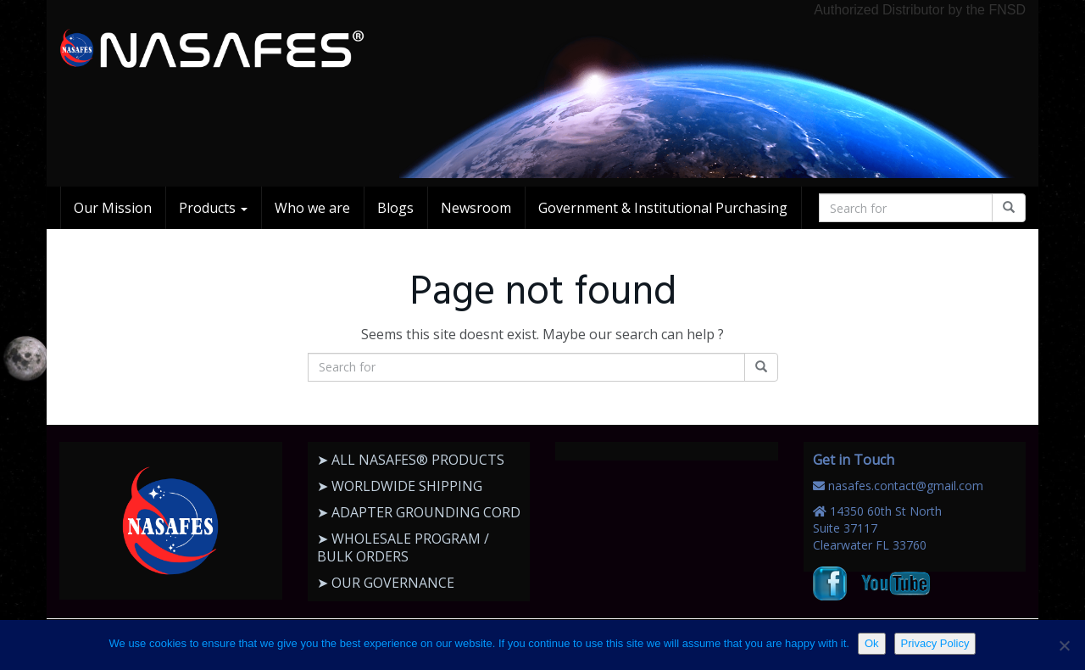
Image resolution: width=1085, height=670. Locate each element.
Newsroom (476, 207)
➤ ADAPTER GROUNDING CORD (418, 512)
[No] (1063, 645)
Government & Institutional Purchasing (662, 207)
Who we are (312, 207)
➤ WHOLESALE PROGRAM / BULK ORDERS (403, 547)
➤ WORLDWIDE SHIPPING (399, 486)
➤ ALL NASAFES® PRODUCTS (410, 459)
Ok (872, 643)
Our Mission (113, 207)
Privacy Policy (935, 643)
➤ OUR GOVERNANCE (385, 582)
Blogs (395, 207)
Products (213, 207)
